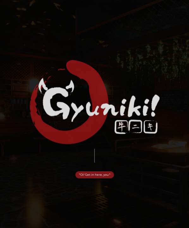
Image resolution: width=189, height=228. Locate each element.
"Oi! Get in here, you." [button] (94, 175)
